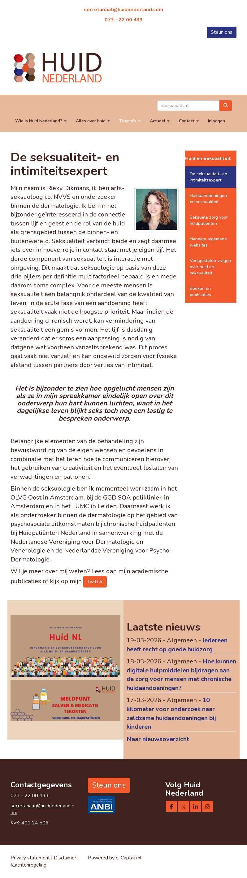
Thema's (130, 121)
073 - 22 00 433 (124, 19)
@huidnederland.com (123, 9)
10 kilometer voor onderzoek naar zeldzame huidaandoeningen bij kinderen (171, 713)
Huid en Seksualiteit (208, 158)
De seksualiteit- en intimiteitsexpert (208, 177)
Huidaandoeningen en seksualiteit (208, 199)
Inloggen (216, 121)
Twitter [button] (95, 581)
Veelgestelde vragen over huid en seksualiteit (210, 267)
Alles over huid (93, 121)
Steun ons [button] (221, 32)
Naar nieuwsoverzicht (158, 739)
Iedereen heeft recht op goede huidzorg (177, 644)
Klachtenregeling (28, 865)
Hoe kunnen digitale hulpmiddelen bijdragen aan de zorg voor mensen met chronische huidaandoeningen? (181, 674)
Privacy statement (30, 857)
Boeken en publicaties (200, 292)
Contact (189, 121)
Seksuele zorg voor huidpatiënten (209, 220)
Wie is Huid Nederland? (41, 121)
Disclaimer (65, 857)
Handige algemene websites (208, 242)
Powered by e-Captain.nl (114, 857)
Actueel (160, 121)
